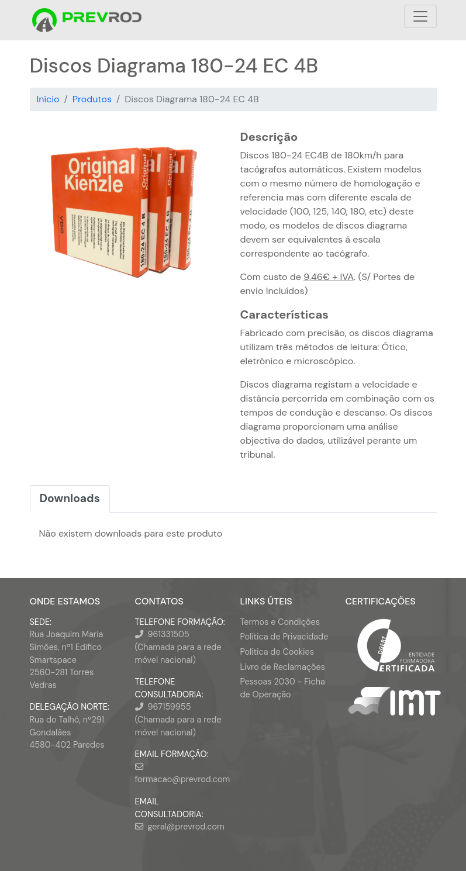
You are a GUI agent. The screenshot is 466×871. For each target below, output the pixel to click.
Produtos (92, 99)
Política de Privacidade (284, 636)
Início (48, 99)
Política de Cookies (277, 652)
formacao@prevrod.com (182, 779)
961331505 (168, 634)
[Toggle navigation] (420, 16)
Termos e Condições (280, 622)
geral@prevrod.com (186, 826)
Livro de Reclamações (282, 667)
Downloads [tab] (70, 498)
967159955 (169, 706)
